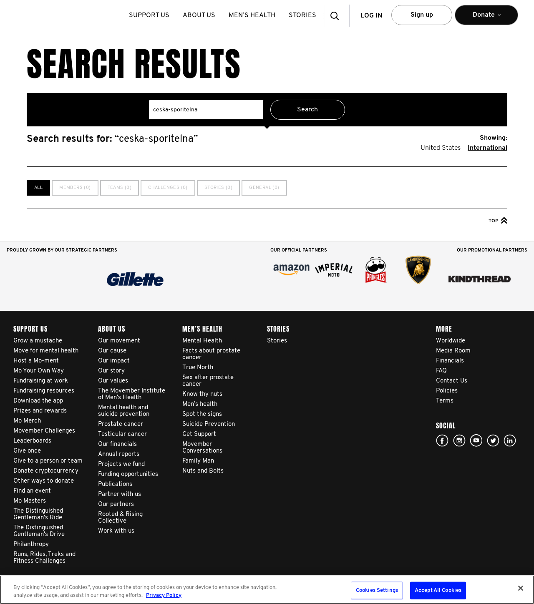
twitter (493, 440)
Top (498, 220)
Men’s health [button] (253, 15)
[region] (267, 589)
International (487, 148)
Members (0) (75, 188)
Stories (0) (218, 188)
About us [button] (200, 15)
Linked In (510, 440)
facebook (442, 440)
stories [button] (304, 15)
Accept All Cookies (438, 590)
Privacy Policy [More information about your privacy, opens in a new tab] (163, 595)
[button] (337, 15)
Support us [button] (151, 15)
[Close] (520, 588)
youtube (476, 440)
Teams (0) (120, 188)
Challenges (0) (168, 188)
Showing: (493, 138)
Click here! (459, 440)
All (38, 188)
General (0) (264, 188)
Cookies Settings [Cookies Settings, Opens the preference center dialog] (377, 590)
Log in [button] (371, 16)
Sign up (422, 15)
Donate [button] (486, 18)
